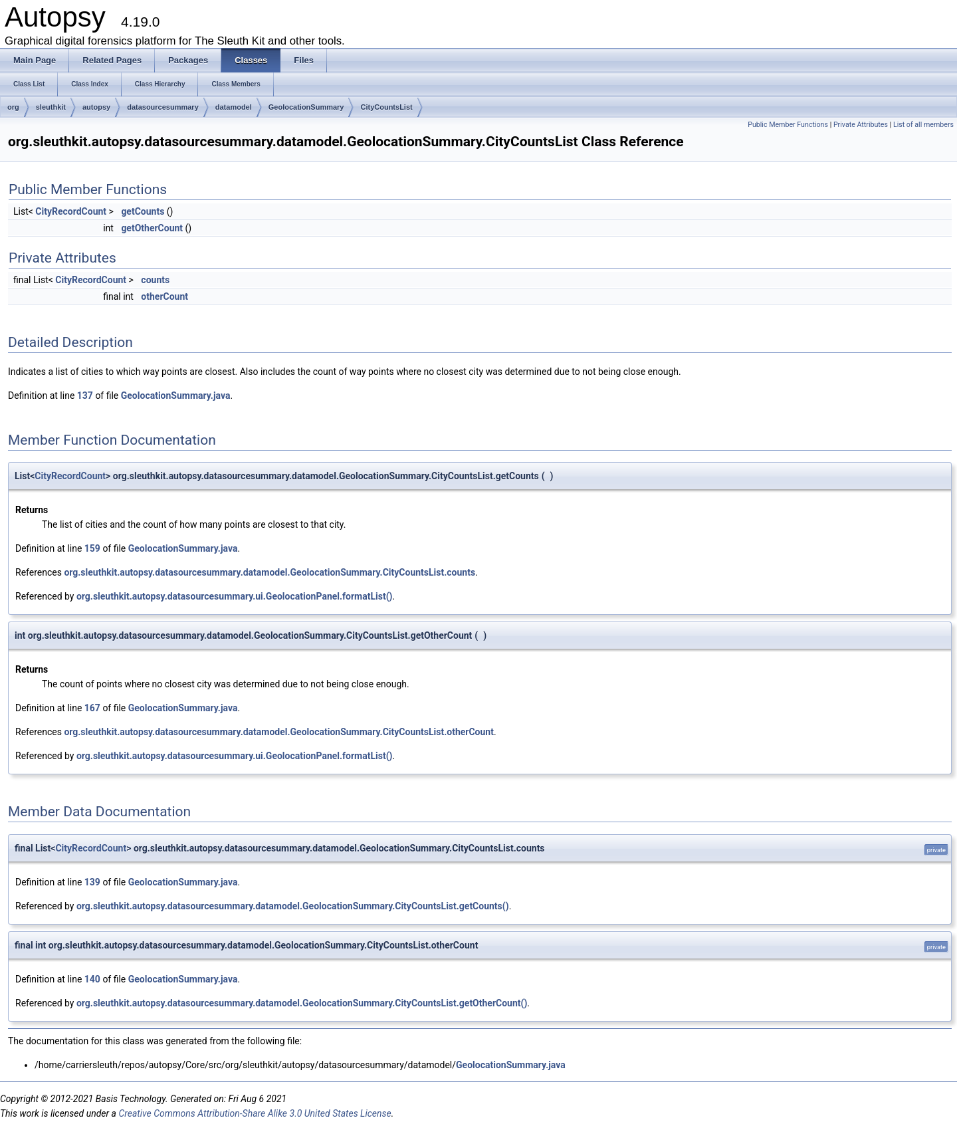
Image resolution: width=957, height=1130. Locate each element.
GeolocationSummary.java (176, 395)
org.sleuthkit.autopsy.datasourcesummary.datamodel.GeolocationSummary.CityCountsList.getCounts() (292, 906)
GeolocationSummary (306, 107)
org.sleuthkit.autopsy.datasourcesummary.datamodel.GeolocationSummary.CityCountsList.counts (269, 572)
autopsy (96, 107)
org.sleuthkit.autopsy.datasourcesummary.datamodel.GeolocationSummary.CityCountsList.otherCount (279, 732)
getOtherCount (152, 228)
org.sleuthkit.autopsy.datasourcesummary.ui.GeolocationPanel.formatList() (234, 596)
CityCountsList (386, 107)
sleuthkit (51, 107)
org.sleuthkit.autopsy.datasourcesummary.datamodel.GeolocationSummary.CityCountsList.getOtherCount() (301, 1003)
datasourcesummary (163, 107)
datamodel (233, 107)
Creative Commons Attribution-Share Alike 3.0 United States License (254, 1113)
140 (92, 979)
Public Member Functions (788, 124)
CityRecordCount (70, 211)
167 (92, 708)
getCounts (142, 211)
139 (92, 882)
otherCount (164, 296)
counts (155, 280)
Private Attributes (860, 124)
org (13, 107)
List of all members (923, 124)
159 (92, 548)
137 (85, 395)
